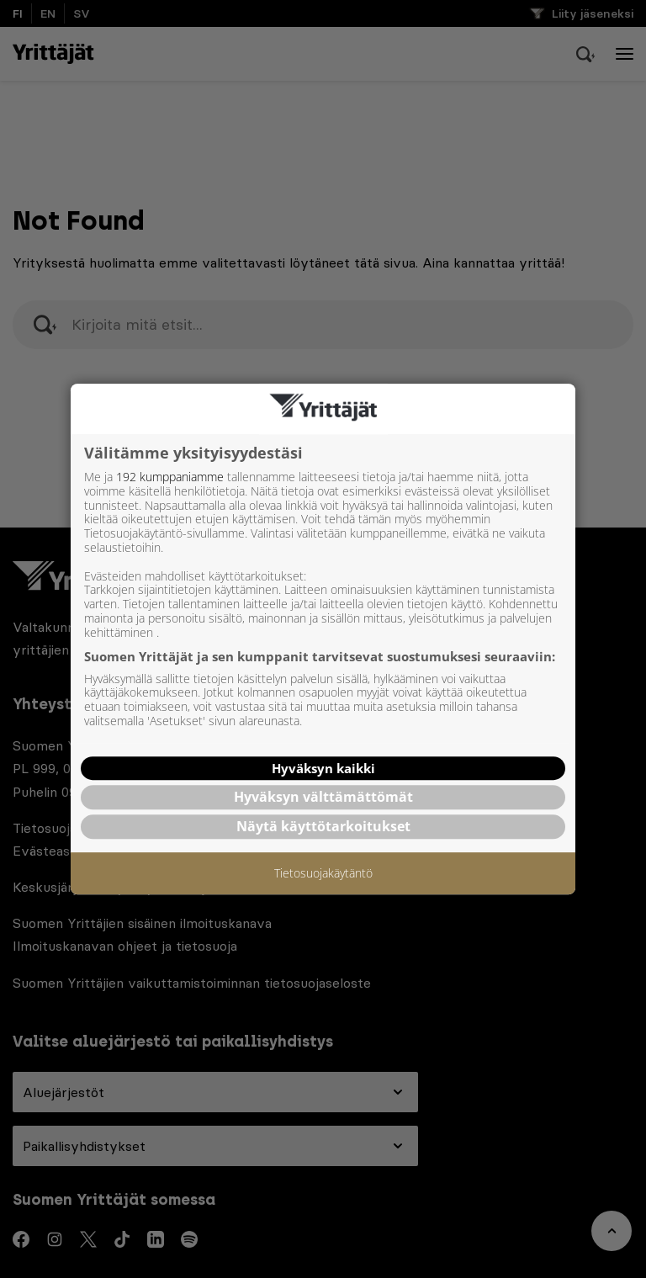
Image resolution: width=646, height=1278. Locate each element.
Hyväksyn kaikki (323, 768)
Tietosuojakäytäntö (323, 874)
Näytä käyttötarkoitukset (323, 826)
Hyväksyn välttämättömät (323, 796)
